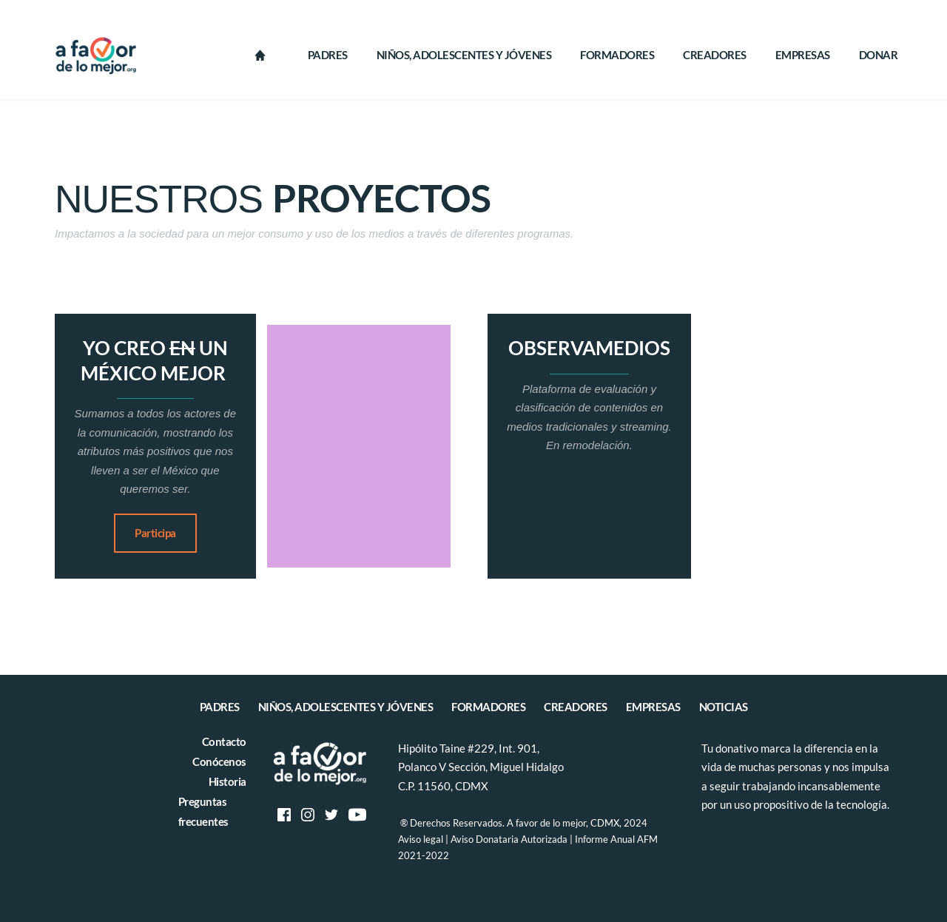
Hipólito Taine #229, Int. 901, (470, 748)
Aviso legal (420, 839)
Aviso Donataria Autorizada (509, 839)
